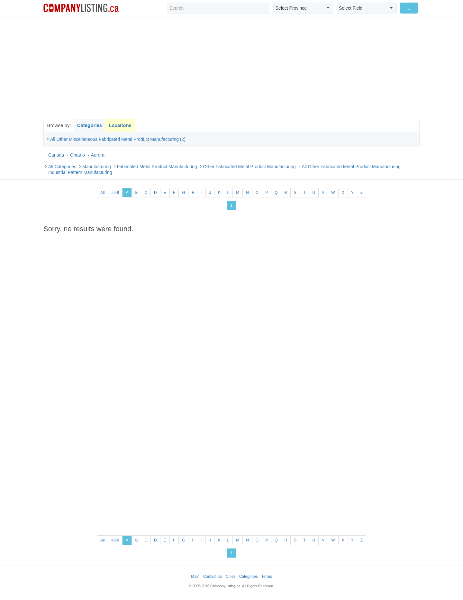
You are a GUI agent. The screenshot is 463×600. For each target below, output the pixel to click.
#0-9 (115, 192)
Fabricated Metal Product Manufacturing (157, 166)
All (102, 192)
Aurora (97, 155)
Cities (230, 576)
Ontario (77, 155)
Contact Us (212, 576)
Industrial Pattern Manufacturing (80, 172)
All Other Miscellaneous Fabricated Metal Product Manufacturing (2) (118, 139)
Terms (266, 576)
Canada (56, 155)
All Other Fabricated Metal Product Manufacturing (351, 166)
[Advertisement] (231, 68)
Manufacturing (96, 166)
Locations (120, 125)
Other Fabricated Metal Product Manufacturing (249, 166)
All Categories (62, 166)
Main (195, 576)
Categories (89, 125)
